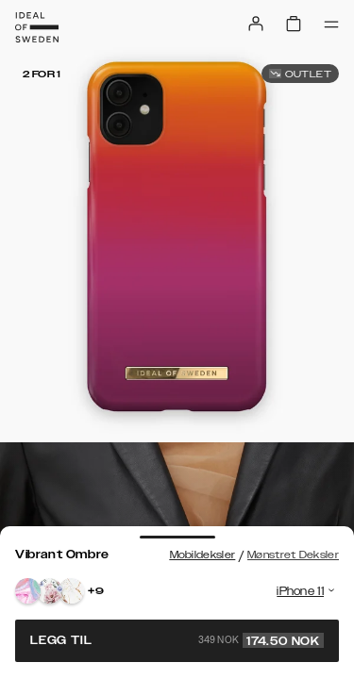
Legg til (177, 640)
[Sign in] (256, 23)
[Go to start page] (37, 27)
